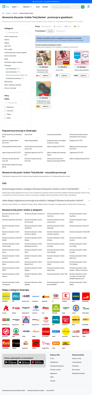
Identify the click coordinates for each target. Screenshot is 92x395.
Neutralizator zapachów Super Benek (12, 166)
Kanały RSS (50, 390)
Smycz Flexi (28, 134)
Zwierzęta (15, 13)
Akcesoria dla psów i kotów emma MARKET (55, 283)
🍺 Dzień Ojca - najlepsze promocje (46, 1)
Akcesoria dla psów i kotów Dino (10, 227)
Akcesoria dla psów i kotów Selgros (33, 269)
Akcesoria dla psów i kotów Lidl (34, 214)
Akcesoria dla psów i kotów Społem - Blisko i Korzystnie (79, 269)
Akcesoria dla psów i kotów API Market (12, 239)
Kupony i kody (76, 358)
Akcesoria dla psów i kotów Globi (33, 251)
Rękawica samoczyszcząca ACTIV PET (78, 148)
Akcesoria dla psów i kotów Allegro (33, 239)
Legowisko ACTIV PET (77, 153)
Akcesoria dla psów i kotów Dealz (10, 233)
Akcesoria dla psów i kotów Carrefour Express (55, 233)
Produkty (8, 13)
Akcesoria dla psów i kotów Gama (10, 251)
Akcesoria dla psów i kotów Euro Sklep (78, 245)
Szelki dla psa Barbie (31, 141)
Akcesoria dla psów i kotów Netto (78, 221)
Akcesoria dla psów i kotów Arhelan (55, 239)
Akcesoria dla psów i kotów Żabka (78, 283)
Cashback (75, 366)
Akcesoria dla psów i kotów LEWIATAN (33, 227)
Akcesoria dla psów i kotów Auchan (78, 239)
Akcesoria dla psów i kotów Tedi (57, 274)
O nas (52, 358)
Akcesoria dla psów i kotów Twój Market (10, 283)
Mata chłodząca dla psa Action (80, 159)
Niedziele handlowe (78, 373)
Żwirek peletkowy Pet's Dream (12, 147)
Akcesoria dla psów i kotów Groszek (78, 251)
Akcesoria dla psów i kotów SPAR (10, 269)
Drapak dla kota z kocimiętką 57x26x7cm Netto (56, 142)
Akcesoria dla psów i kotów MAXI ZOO (78, 257)
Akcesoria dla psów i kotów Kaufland (78, 215)
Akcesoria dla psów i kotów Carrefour (55, 215)
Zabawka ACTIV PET (76, 141)
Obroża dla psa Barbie (54, 134)
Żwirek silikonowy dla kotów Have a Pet (33, 148)
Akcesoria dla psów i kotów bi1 (79, 226)
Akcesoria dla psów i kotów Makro (10, 263)
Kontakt (45, 7)
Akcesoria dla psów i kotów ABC (80, 232)
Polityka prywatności (57, 366)
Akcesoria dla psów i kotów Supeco (10, 275)
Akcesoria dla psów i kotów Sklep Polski (55, 269)
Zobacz (46, 75)
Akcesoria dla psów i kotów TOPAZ (33, 275)
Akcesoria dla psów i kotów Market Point (33, 263)
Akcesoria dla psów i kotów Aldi (12, 220)
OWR (51, 377)
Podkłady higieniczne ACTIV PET (34, 154)
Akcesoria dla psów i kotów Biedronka (10, 215)
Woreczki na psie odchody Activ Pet (10, 160)
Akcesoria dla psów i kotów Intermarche (55, 221)
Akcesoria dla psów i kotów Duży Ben (55, 245)
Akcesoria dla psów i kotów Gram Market (55, 251)
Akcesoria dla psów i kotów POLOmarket (33, 221)
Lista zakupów (76, 362)
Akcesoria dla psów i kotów (26, 13)
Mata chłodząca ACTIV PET (56, 147)
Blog (38, 7)
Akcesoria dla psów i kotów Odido (55, 263)
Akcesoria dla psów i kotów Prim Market (78, 263)
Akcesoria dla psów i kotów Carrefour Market (33, 233)
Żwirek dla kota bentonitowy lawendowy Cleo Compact (79, 136)
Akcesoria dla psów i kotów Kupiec (33, 257)
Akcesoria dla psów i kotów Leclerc (55, 257)
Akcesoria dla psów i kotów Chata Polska (10, 245)
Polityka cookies (55, 370)
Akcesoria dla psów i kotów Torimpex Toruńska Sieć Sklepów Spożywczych (78, 276)
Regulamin (53, 373)
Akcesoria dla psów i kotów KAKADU (10, 257)
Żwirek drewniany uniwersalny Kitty (12, 136)
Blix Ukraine (76, 370)
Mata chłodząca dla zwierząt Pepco (56, 154)
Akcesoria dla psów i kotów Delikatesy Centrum (33, 245)
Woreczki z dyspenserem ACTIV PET (10, 142)
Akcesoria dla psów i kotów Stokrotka (55, 227)
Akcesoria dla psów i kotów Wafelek (33, 283)
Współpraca (54, 362)
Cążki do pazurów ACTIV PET (11, 153)
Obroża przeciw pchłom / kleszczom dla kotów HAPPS (56, 160)
